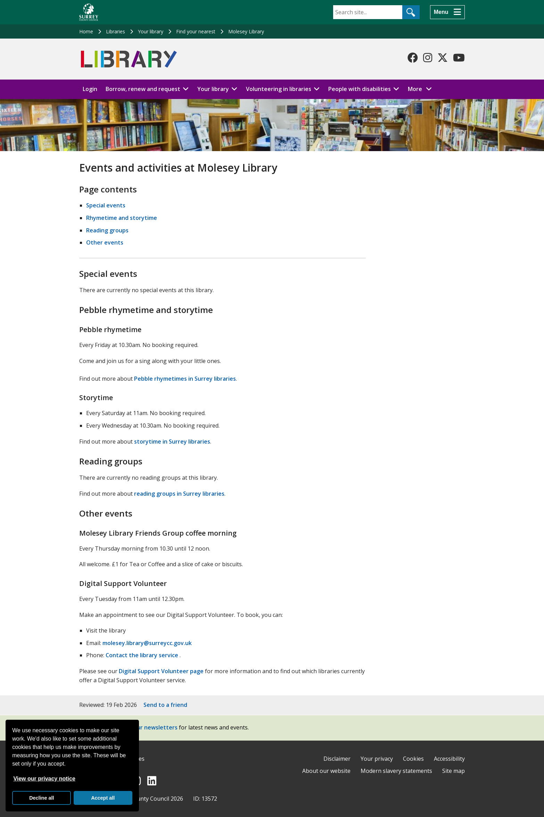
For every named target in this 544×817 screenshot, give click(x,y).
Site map (453, 771)
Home (86, 31)
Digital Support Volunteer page (161, 671)
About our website (326, 771)
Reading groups (107, 230)
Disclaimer (337, 758)
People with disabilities (359, 89)
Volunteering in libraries (278, 89)
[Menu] (447, 12)
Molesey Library (246, 31)
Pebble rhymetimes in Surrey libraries (185, 378)
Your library (150, 31)
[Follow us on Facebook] (412, 57)
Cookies (413, 758)
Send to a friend (165, 705)
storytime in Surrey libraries (172, 441)
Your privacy (377, 758)
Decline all (41, 798)
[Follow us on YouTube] (459, 57)
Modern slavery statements (396, 771)
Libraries (115, 31)
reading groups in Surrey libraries (179, 493)
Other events (104, 242)
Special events (105, 205)
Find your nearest (195, 31)
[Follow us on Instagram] (427, 57)
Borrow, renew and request (143, 89)
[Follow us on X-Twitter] (442, 57)
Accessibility (449, 758)
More (422, 88)
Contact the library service (142, 655)
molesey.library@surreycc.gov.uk (147, 643)
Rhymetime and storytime (121, 218)
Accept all (103, 798)
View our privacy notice (44, 779)
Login (90, 89)
